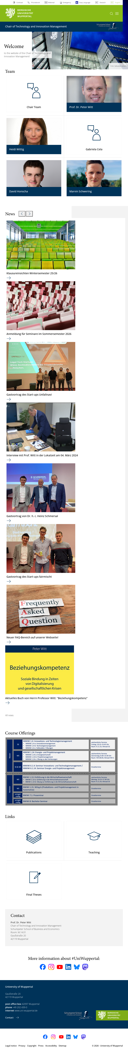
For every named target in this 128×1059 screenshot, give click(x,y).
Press (41, 1051)
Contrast (19, 2)
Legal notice (11, 1051)
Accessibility (51, 1051)
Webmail (51, 2)
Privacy (21, 1051)
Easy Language (84, 2)
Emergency (67, 2)
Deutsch (103, 2)
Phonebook (35, 2)
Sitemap (62, 1051)
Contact (9, 1023)
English (117, 2)
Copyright (31, 1051)
